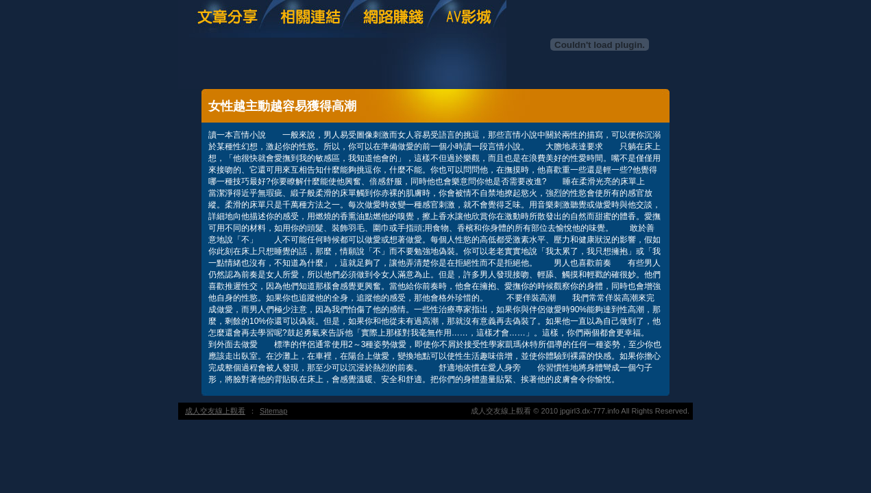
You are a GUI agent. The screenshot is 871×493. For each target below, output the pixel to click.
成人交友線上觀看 (215, 411)
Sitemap (273, 411)
